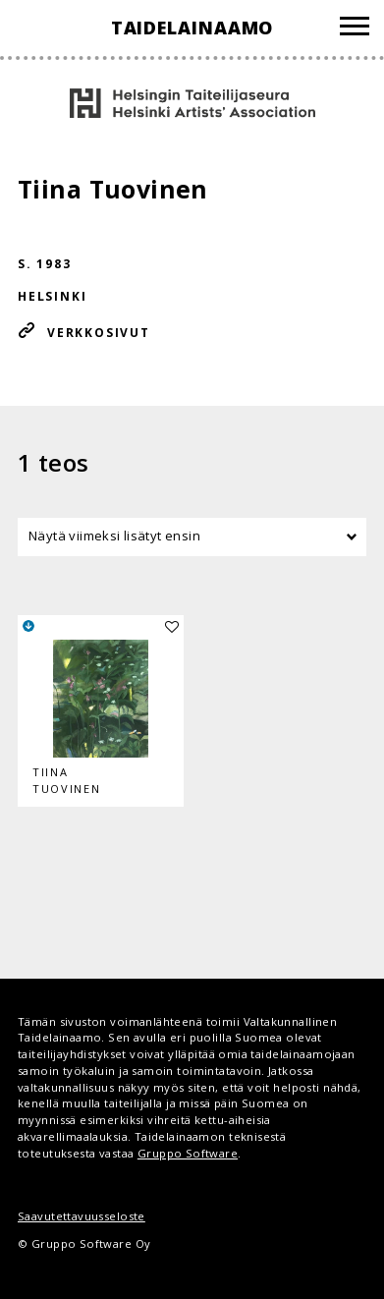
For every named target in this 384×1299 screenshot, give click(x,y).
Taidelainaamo (192, 27)
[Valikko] (354, 29)
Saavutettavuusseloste (81, 1216)
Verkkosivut (98, 332)
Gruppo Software (187, 1153)
